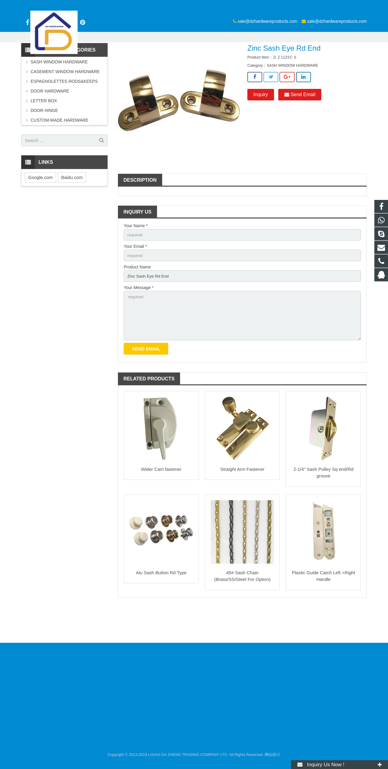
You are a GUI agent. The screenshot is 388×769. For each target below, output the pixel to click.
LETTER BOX (44, 132)
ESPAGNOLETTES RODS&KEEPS (64, 113)
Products (151, 59)
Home (131, 59)
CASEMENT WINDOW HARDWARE (65, 103)
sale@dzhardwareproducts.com (194, 5)
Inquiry (260, 126)
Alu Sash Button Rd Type (161, 607)
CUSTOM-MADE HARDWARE (60, 152)
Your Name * (136, 257)
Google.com (40, 209)
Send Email (299, 126)
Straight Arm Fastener (242, 503)
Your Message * (138, 320)
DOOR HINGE (44, 142)
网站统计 (272, 755)
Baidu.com (72, 209)
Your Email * (135, 278)
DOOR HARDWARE (50, 122)
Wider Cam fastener (161, 503)
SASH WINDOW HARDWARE (191, 59)
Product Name (137, 299)
